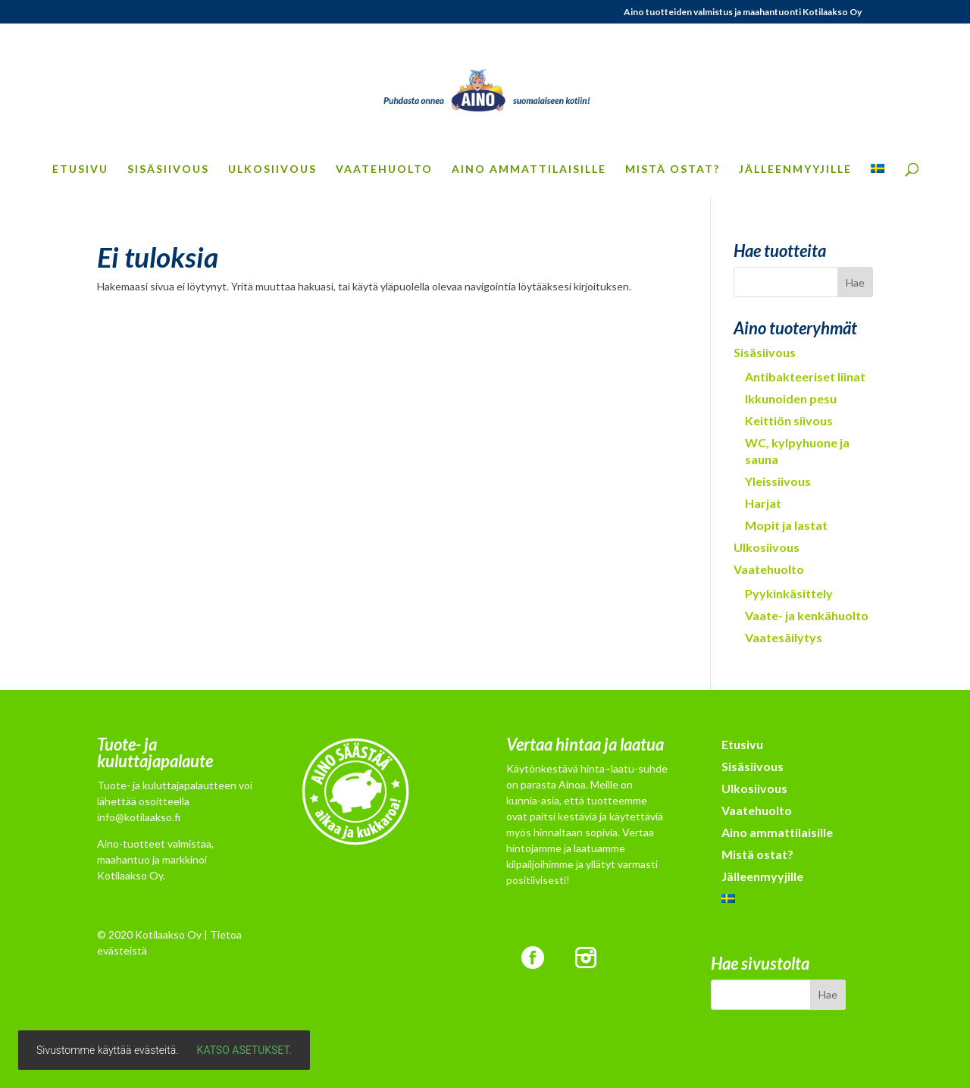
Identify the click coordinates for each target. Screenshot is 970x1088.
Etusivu (80, 169)
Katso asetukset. (244, 1050)
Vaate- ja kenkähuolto (806, 615)
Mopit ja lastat (786, 525)
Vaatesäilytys (783, 637)
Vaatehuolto (384, 169)
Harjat (763, 503)
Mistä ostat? (672, 169)
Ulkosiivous (272, 169)
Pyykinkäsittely (789, 593)
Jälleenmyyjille (795, 169)
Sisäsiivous (168, 169)
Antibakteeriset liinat (805, 376)
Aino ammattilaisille (529, 169)
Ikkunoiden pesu (791, 398)
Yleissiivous (778, 481)
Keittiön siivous (789, 420)
